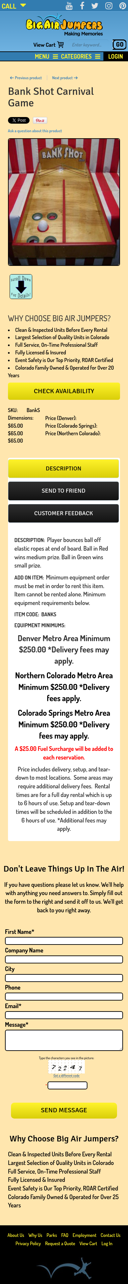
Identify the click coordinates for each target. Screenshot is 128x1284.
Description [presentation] (63, 468)
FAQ (64, 1235)
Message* (16, 1024)
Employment (84, 1235)
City (10, 968)
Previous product (26, 77)
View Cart (44, 44)
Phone (13, 987)
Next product (65, 77)
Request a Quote (60, 1243)
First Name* (19, 931)
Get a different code (66, 1075)
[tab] (63, 468)
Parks (52, 1235)
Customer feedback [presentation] (63, 513)
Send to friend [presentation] (63, 490)
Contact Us (111, 1235)
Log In (106, 1243)
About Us (16, 1235)
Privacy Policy (28, 1243)
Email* (13, 1005)
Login (115, 56)
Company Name (24, 950)
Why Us (35, 1235)
